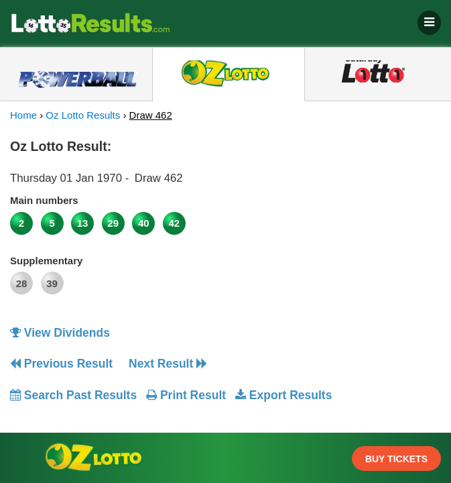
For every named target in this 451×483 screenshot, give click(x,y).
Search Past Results (73, 395)
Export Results (283, 395)
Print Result (186, 395)
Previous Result (61, 363)
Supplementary (46, 260)
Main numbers (44, 200)
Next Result (168, 363)
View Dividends (60, 332)
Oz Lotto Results (83, 115)
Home (23, 115)
